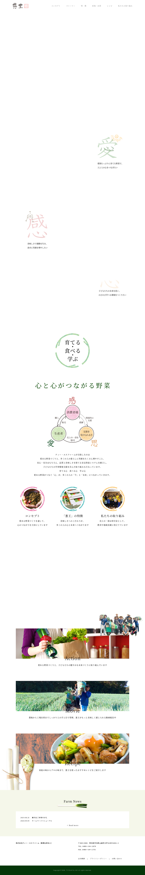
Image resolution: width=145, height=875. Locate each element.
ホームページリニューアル (42, 821)
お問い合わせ (117, 858)
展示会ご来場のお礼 (39, 817)
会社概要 (81, 858)
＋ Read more (73, 825)
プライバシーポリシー (98, 858)
